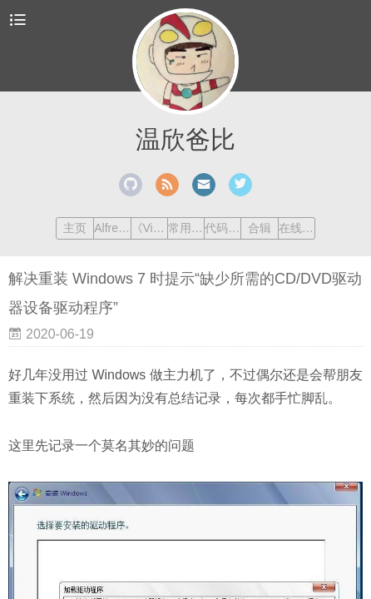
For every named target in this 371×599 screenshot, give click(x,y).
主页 (75, 228)
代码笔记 (222, 228)
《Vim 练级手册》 (149, 228)
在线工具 (296, 228)
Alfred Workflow (112, 228)
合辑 (259, 228)
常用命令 (186, 228)
